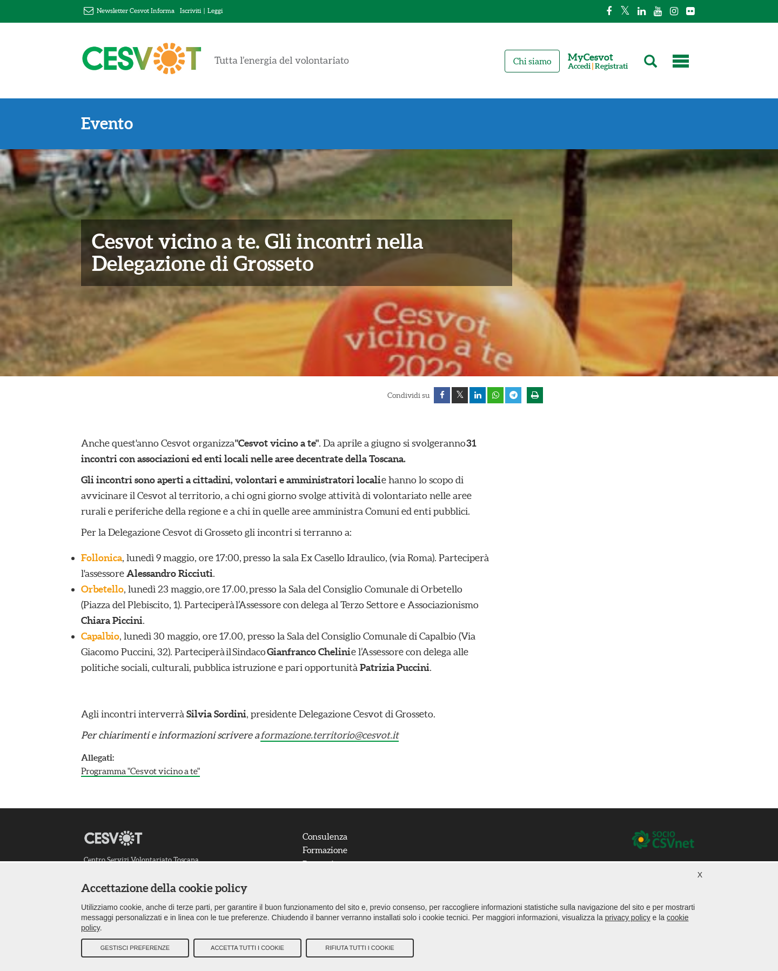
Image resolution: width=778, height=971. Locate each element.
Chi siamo (532, 61)
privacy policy (627, 917)
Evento (107, 123)
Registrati (611, 66)
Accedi (579, 66)
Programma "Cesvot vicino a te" (140, 771)
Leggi (215, 10)
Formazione (325, 850)
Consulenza (325, 836)
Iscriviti (190, 10)
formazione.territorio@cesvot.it (329, 735)
